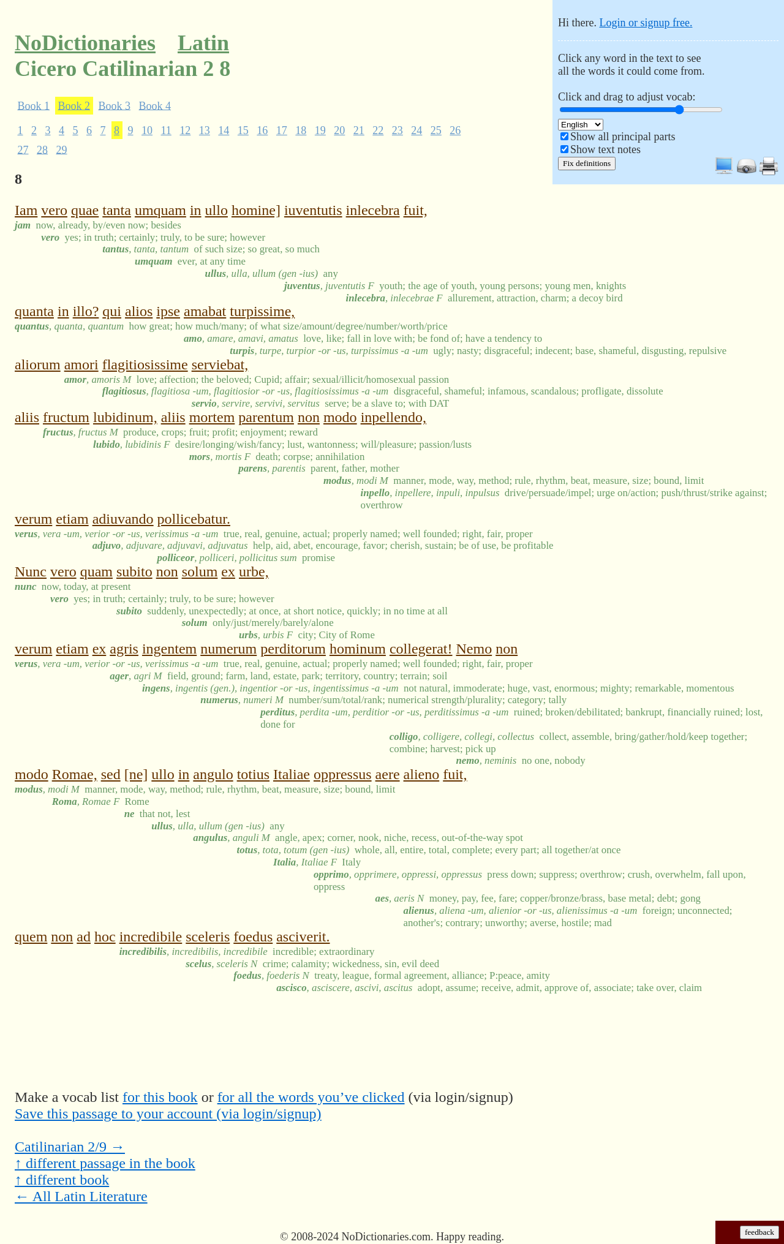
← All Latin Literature (81, 1196)
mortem (212, 417)
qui (111, 311)
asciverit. (303, 936)
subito (134, 571)
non (309, 417)
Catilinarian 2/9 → (70, 1147)
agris (124, 649)
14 (223, 130)
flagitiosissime (145, 364)
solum (200, 571)
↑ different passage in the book (105, 1163)
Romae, (74, 774)
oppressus (343, 774)
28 (42, 149)
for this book (160, 1097)
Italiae (291, 774)
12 (184, 130)
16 (262, 130)
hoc (105, 936)
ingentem (169, 649)
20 (339, 130)
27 (23, 149)
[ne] (136, 774)
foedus (253, 936)
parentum (266, 417)
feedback (759, 1232)
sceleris (208, 936)
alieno (422, 774)
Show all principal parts (622, 136)
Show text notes (605, 149)
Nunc (31, 571)
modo (340, 417)
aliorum (38, 364)
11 (166, 130)
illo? (86, 311)
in (196, 210)
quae (85, 210)
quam (96, 571)
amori (81, 364)
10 (147, 130)
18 (300, 130)
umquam (160, 210)
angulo (213, 774)
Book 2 (74, 105)
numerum (228, 649)
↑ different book (62, 1180)
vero (54, 210)
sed (111, 774)
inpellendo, (393, 417)
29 (61, 149)
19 (320, 130)
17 (281, 130)
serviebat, (220, 364)
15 (243, 130)
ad (84, 936)
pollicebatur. (193, 519)
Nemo (474, 649)
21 (358, 130)
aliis (27, 417)
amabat (205, 311)
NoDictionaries (85, 43)
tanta (116, 210)
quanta (34, 311)
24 (416, 130)
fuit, (416, 210)
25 (436, 130)
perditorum (293, 649)
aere (387, 774)
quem (31, 936)
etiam (72, 519)
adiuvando (123, 519)
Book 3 (115, 105)
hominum (358, 649)
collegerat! (421, 649)
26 (455, 130)
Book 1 (34, 105)
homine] (256, 210)
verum (33, 519)
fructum (66, 417)
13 (204, 130)
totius (253, 774)
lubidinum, (125, 417)
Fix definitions (587, 163)
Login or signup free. (645, 23)
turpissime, (262, 311)
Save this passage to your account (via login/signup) (168, 1113)
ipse (168, 311)
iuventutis (313, 210)
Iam (26, 210)
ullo (216, 210)
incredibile (151, 936)
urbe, (254, 571)
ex (228, 571)
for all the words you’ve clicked (311, 1097)
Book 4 (155, 105)
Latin (203, 43)
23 (397, 130)
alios (139, 311)
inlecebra (373, 210)
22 (377, 130)
